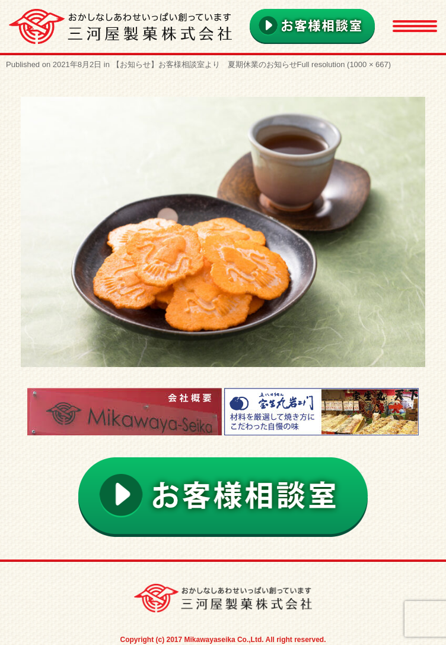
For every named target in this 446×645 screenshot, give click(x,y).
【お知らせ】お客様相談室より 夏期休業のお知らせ (204, 64)
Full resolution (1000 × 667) (344, 64)
